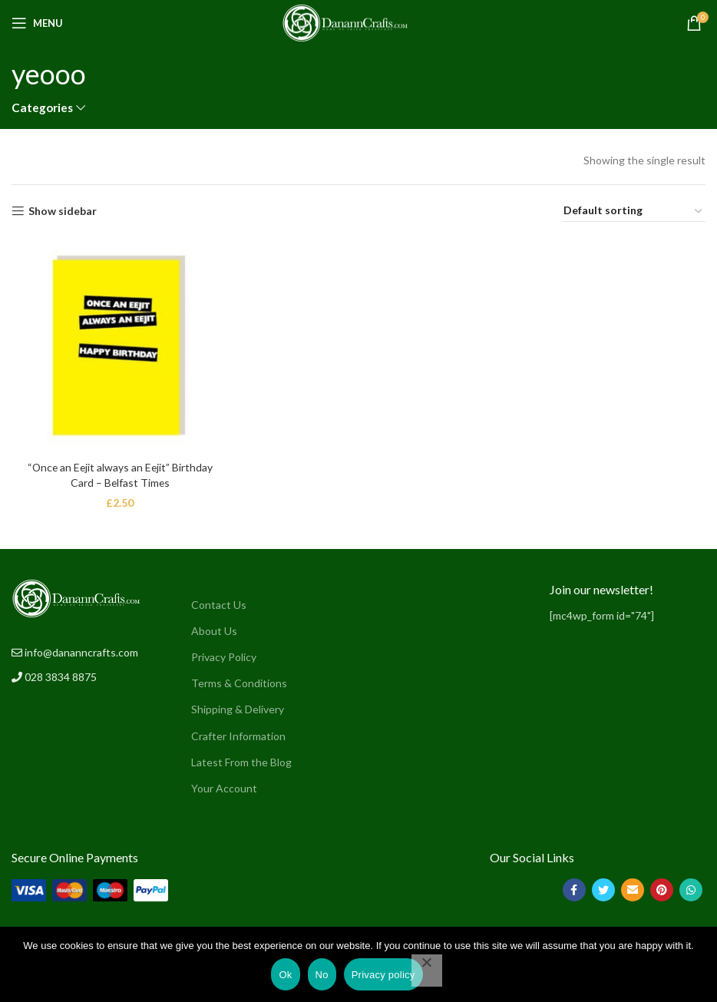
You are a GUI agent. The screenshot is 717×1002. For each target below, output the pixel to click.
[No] (426, 970)
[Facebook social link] (574, 889)
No (322, 975)
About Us (214, 630)
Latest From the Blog (241, 761)
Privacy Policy (223, 656)
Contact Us (218, 603)
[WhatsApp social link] (690, 889)
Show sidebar (62, 211)
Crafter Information (238, 735)
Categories (42, 108)
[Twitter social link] (603, 889)
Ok (285, 975)
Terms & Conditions (239, 682)
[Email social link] (632, 889)
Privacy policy (383, 975)
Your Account (224, 787)
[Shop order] (633, 211)
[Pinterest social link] (661, 889)
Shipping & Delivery (237, 709)
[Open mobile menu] (37, 23)
